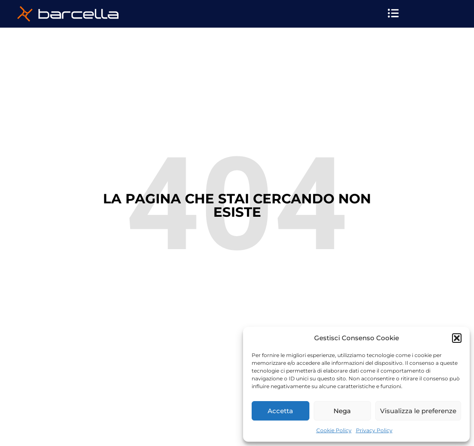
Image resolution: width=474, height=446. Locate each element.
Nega (342, 411)
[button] (456, 338)
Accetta (280, 411)
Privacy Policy (374, 430)
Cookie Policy (334, 430)
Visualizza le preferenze (418, 411)
